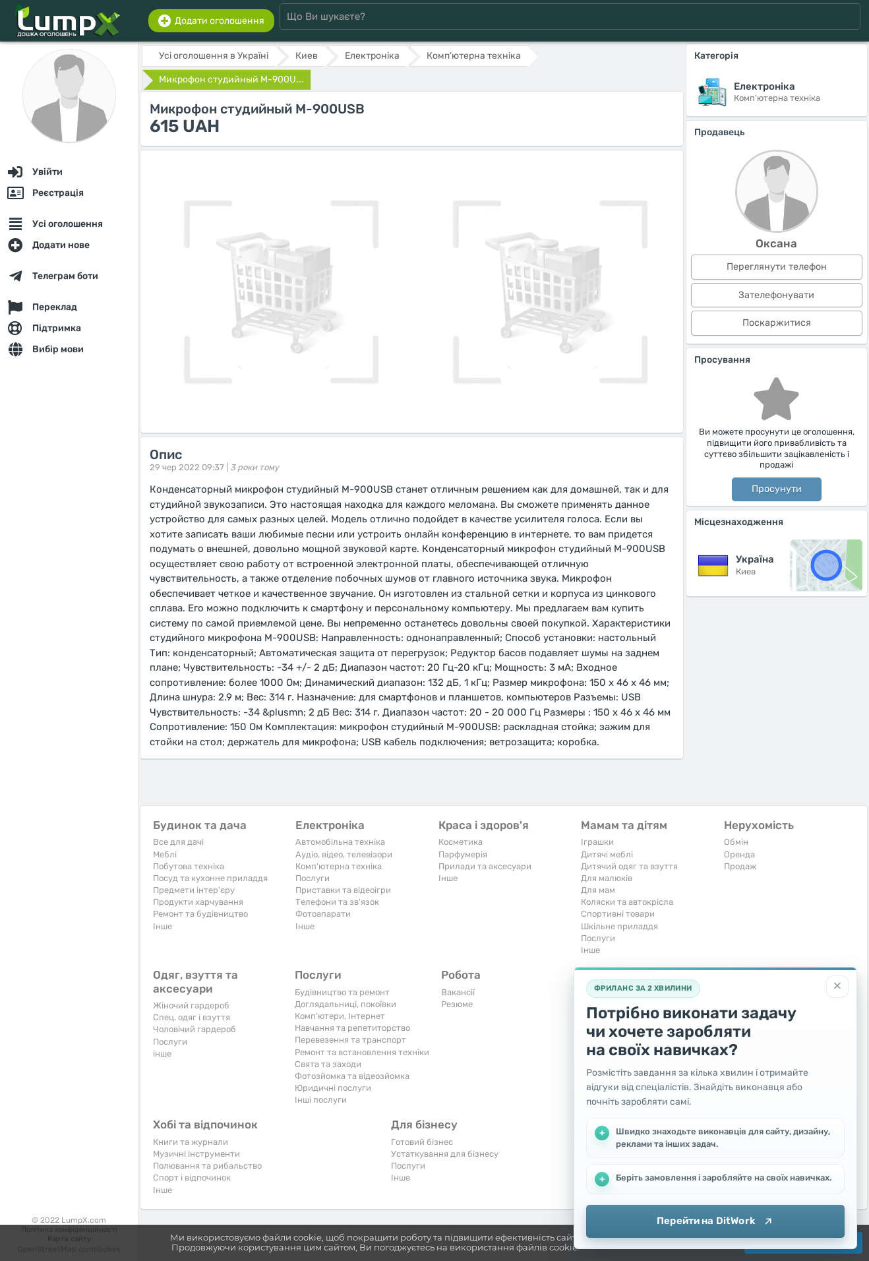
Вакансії (458, 992)
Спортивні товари (618, 914)
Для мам (598, 890)
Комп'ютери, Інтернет (340, 1016)
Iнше (162, 926)
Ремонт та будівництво (200, 914)
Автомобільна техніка (340, 842)
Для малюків (606, 878)
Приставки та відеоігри (343, 890)
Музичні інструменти (196, 1154)
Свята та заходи (328, 1064)
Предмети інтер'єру (194, 890)
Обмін (736, 842)
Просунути (777, 489)
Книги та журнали (190, 1142)
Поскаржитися (776, 322)
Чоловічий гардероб (194, 1029)
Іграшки (597, 842)
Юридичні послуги (333, 1088)
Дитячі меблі (607, 854)
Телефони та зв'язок (337, 902)
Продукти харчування (198, 902)
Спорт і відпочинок (192, 1178)
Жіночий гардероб (191, 1005)
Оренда (739, 854)
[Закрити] (837, 986)
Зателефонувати (776, 295)
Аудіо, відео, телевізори (343, 854)
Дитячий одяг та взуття (629, 866)
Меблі (165, 854)
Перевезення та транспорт (350, 1040)
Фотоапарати (323, 914)
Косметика (460, 842)
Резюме (457, 1004)
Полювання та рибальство (207, 1166)
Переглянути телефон (777, 266)
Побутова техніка (188, 866)
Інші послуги (321, 1100)
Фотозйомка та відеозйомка (352, 1076)
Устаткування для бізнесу (444, 1154)
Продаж (740, 866)
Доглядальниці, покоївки (345, 1004)
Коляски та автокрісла (627, 902)
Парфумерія (462, 854)
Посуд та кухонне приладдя (210, 878)
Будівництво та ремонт (342, 992)
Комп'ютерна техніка (338, 866)
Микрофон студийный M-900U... (231, 79)
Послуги (312, 878)
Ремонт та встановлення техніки (362, 1052)
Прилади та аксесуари (484, 866)
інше (162, 1054)
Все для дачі (178, 842)
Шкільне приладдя (619, 926)
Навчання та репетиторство (352, 1028)
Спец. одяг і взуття (191, 1017)
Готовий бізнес (422, 1142)
